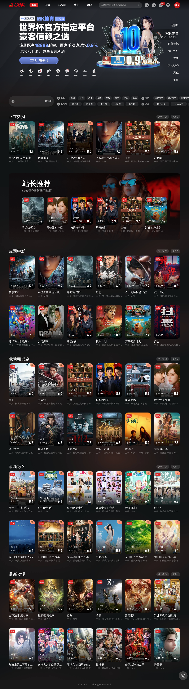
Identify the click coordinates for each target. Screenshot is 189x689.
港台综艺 (172, 98)
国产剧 (75, 104)
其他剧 (132, 104)
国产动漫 (161, 104)
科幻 (117, 98)
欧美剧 (89, 104)
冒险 (126, 98)
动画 (135, 98)
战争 (90, 98)
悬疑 (108, 98)
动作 (81, 98)
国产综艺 (159, 98)
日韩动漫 (179, 104)
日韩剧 (118, 104)
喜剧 (73, 98)
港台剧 (104, 104)
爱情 (99, 98)
